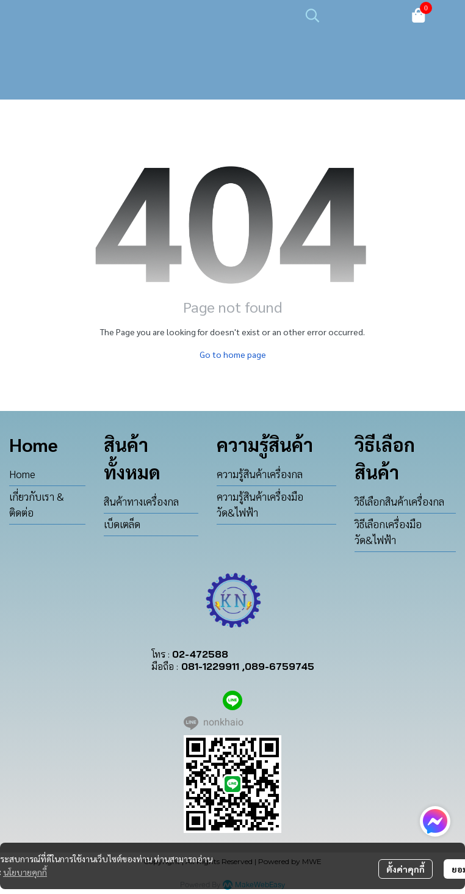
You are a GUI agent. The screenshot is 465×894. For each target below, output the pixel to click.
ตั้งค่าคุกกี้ (405, 868)
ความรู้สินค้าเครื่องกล (260, 474)
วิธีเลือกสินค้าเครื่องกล (399, 501)
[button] (351, 15)
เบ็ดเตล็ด (122, 524)
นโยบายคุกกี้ (25, 872)
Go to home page (233, 354)
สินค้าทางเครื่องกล (141, 501)
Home (22, 474)
